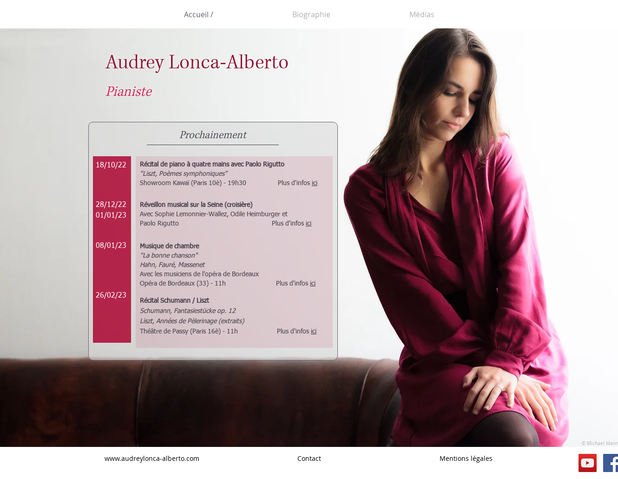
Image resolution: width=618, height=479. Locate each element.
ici (314, 183)
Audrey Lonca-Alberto (197, 62)
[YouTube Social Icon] (588, 463)
